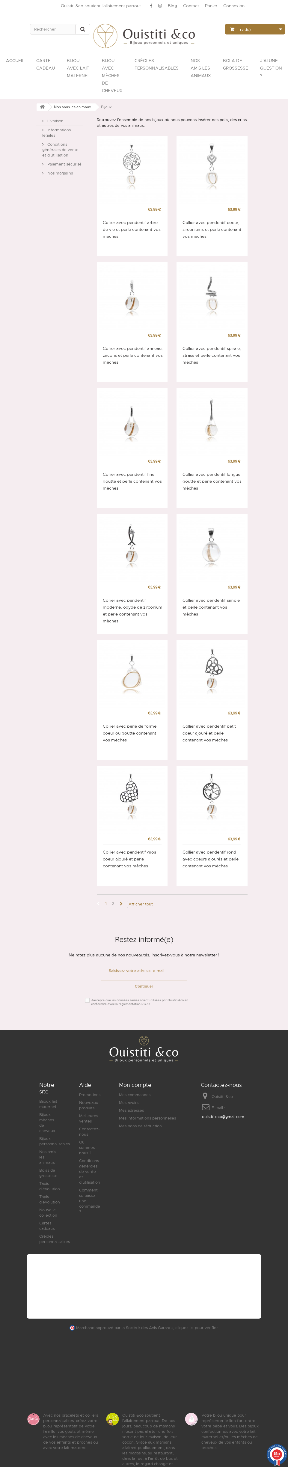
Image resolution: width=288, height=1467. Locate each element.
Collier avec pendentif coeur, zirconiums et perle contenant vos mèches (212, 229)
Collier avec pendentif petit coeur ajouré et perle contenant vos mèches (209, 733)
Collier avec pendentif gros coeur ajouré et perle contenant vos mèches (129, 859)
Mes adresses (131, 1110)
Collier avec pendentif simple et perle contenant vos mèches (211, 607)
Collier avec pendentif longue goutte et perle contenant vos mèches (212, 481)
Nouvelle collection (48, 1212)
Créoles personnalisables (54, 1239)
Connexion (234, 5)
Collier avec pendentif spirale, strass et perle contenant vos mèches (212, 355)
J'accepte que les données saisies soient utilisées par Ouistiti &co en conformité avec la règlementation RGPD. (139, 1002)
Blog (172, 5)
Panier (211, 5)
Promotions (89, 1094)
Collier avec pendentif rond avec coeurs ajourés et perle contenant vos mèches (211, 859)
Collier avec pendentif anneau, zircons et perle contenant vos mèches (133, 355)
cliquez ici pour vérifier (196, 1327)
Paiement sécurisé (64, 161)
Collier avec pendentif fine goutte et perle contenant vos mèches (132, 481)
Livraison (55, 118)
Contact (191, 5)
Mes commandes (134, 1094)
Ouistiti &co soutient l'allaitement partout (101, 5)
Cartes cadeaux (47, 1226)
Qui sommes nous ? (87, 1147)
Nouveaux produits (88, 1105)
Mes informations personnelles (147, 1118)
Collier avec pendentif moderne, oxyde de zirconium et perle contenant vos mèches (132, 611)
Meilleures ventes (88, 1118)
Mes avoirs (128, 1102)
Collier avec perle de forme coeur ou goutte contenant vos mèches (129, 733)
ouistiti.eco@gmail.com (223, 1116)
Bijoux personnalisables (54, 1141)
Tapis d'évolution (49, 1186)
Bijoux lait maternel (48, 1104)
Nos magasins (59, 170)
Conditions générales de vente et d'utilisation (60, 147)
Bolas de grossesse (48, 1173)
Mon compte (135, 1085)
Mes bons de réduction (140, 1126)
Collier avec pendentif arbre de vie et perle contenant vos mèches (132, 229)
